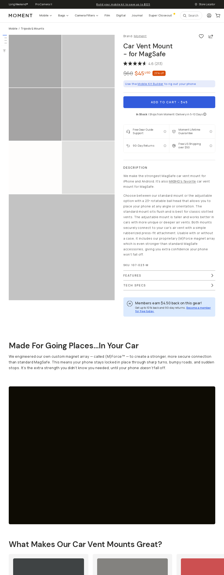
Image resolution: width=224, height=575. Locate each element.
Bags (63, 15)
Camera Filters (86, 15)
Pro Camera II (43, 4)
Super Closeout (162, 14)
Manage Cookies (64, 546)
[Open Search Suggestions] (191, 15)
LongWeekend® (18, 4)
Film (107, 15)
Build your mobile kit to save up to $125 (123, 4)
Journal (137, 15)
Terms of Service (20, 546)
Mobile (45, 15)
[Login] (209, 15)
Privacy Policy (42, 546)
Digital (121, 15)
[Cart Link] (217, 15)
